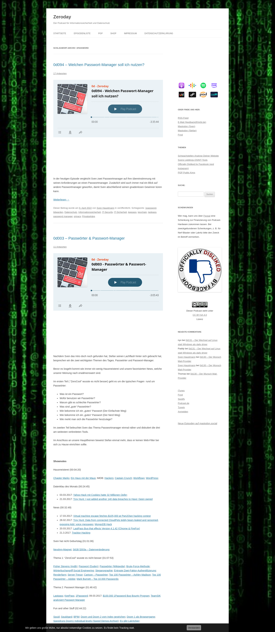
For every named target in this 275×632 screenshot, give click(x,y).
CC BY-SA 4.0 (200, 315)
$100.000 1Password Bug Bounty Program (126, 528)
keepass (132, 178)
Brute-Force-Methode (138, 498)
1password (150, 174)
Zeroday (62, 16)
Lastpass (58, 528)
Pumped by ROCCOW (91, 570)
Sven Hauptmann (105, 174)
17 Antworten (60, 73)
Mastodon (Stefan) (187, 130)
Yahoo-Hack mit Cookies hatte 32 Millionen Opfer (100, 427)
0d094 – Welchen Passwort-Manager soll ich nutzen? (98, 65)
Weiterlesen (61, 165)
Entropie (118, 503)
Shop (113, 33)
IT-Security (107, 178)
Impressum (130, 33)
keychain (142, 178)
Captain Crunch (123, 410)
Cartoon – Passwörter (96, 507)
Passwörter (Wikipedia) (112, 498)
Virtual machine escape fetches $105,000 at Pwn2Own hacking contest (112, 448)
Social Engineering (83, 503)
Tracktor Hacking (81, 465)
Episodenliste (82, 33)
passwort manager (145, 582)
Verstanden (194, 627)
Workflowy (139, 410)
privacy (77, 182)
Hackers (109, 410)
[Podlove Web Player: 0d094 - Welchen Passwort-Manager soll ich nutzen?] (108, 108)
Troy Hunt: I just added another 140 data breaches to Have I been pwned (113, 431)
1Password (82, 528)
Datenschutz (71, 178)
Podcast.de (183, 403)
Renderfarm (59, 507)
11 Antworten (60, 213)
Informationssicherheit (89, 178)
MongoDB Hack (103, 456)
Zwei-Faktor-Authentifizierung (140, 503)
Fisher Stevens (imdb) (65, 498)
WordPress (152, 410)
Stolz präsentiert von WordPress (92, 617)
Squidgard (66, 549)
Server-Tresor (75, 507)
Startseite (59, 33)
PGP (100, 33)
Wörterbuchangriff (63, 503)
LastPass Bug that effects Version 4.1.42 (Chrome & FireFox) (106, 461)
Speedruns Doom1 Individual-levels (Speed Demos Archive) (86, 553)
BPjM (76, 549)
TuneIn (181, 407)
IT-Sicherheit (120, 178)
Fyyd (180, 134)
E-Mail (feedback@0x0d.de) (192, 122)
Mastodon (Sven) (186, 126)
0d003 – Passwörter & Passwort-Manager (89, 204)
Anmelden (183, 411)
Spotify (181, 399)
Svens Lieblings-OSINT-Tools (192, 160)
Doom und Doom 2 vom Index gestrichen (103, 549)
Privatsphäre (88, 182)
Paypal (206, 216)
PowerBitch (104, 578)
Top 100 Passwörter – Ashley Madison (130, 507)
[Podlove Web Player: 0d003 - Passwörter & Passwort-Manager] (108, 248)
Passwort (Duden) (88, 498)
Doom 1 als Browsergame (141, 549)
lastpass (152, 178)
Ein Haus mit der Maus (83, 410)
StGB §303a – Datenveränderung (91, 482)
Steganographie (104, 503)
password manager (63, 182)
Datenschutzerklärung (159, 33)
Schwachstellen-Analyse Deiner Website (198, 155)
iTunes (181, 390)
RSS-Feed (183, 118)
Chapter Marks (61, 410)
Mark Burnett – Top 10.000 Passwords (97, 511)
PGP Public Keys (186, 172)
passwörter (58, 587)
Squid (56, 549)
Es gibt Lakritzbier (129, 553)
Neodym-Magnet (62, 482)
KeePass (69, 528)
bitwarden (58, 178)
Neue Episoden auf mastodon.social (197, 423)
